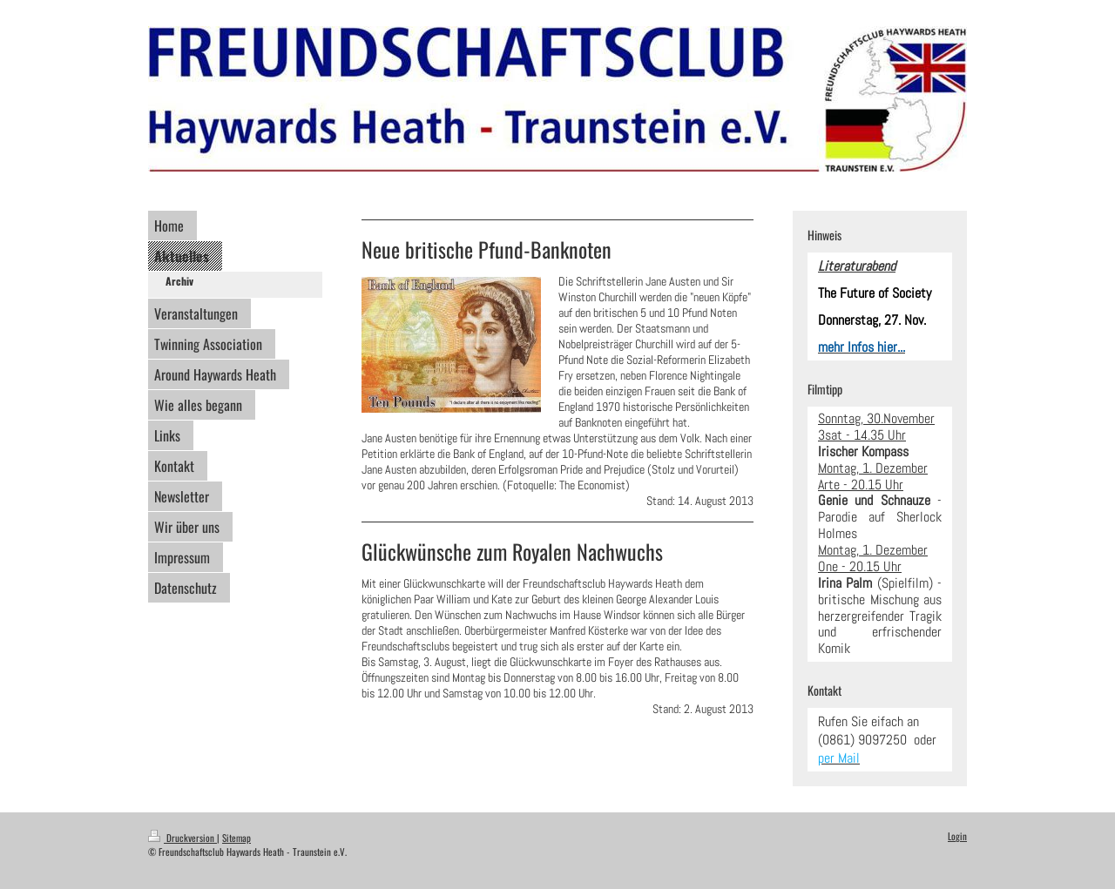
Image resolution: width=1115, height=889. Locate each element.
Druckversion (182, 838)
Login (957, 836)
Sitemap (236, 838)
